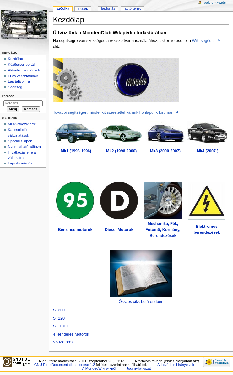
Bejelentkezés (215, 2)
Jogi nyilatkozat (138, 368)
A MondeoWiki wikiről (99, 368)
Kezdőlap (15, 58)
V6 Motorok (63, 342)
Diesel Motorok (119, 229)
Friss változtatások (23, 76)
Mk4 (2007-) (207, 151)
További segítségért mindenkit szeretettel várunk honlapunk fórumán (113, 112)
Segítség (15, 87)
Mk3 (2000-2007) (165, 151)
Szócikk (62, 8)
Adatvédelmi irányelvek (175, 365)
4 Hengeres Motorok (71, 334)
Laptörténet (132, 8)
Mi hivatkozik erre (22, 124)
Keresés (8, 96)
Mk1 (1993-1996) (76, 151)
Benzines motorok (75, 229)
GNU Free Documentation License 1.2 (64, 365)
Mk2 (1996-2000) (121, 151)
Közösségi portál (21, 64)
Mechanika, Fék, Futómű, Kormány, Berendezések (162, 229)
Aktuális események (24, 70)
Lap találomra (19, 81)
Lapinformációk (20, 163)
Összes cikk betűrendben (141, 301)
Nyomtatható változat (25, 146)
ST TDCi (60, 326)
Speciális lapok (20, 141)
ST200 (59, 310)
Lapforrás (108, 8)
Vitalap (83, 8)
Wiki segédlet (204, 41)
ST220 (59, 318)
